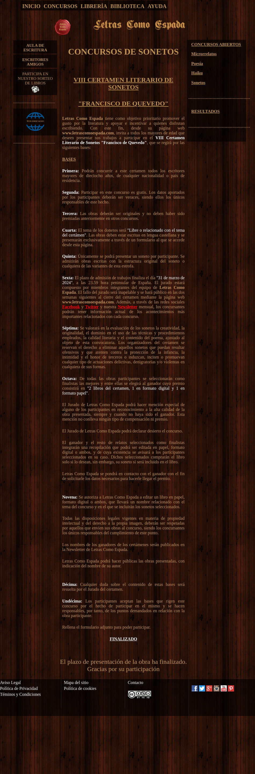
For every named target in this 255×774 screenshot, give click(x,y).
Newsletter (127, 306)
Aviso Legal (10, 682)
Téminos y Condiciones (20, 694)
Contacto (135, 682)
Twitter (92, 306)
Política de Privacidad (19, 688)
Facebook (71, 306)
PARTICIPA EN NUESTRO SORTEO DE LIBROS (35, 82)
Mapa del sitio (76, 682)
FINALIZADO (123, 639)
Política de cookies (80, 688)
